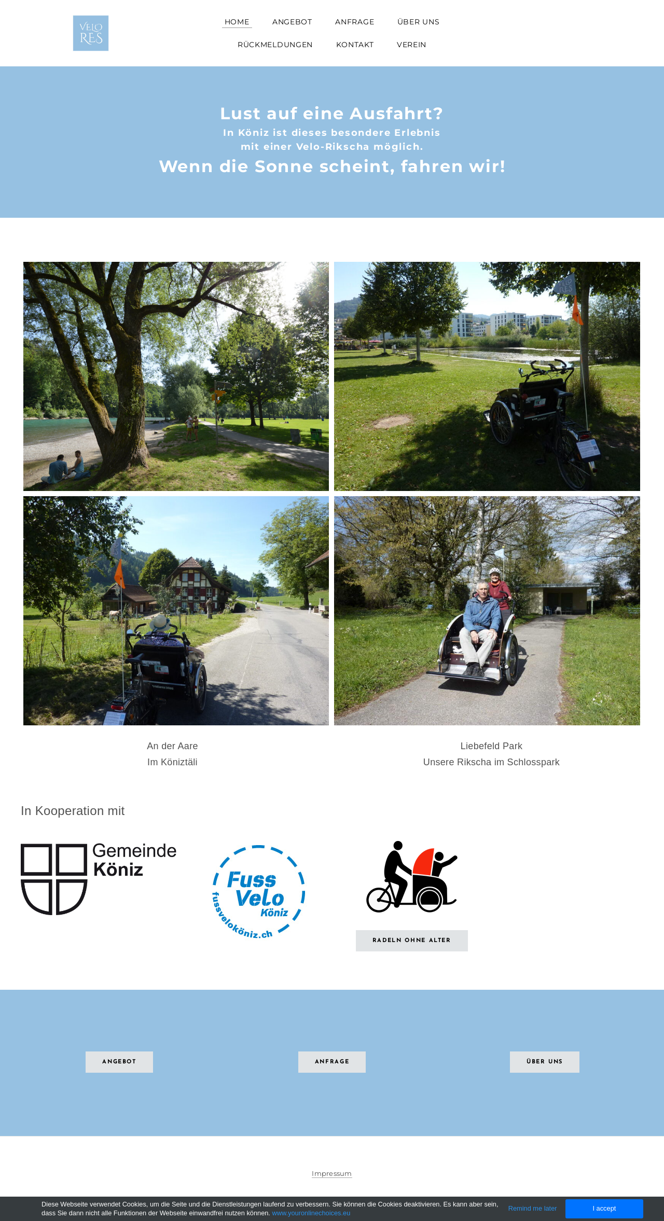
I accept (604, 1208)
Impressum (332, 1173)
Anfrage (354, 21)
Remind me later (532, 1208)
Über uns (418, 21)
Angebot (292, 21)
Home (237, 21)
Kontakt (355, 44)
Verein (411, 44)
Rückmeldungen (275, 44)
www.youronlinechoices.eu (311, 1213)
